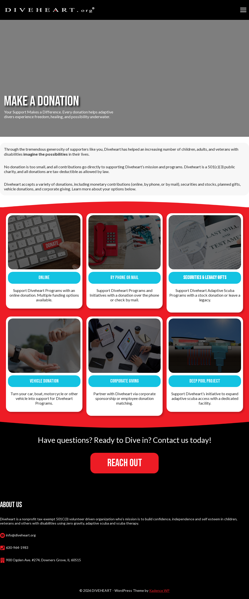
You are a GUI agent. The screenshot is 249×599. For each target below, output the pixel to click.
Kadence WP (159, 589)
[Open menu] (243, 10)
